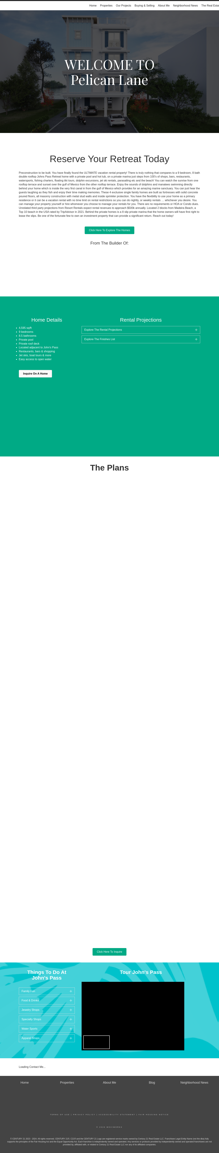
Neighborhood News (185, 5)
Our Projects (123, 5)
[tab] (141, 330)
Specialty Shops (31, 1019)
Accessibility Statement (117, 1114)
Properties (106, 5)
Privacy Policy (84, 1114)
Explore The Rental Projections (103, 329)
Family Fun (28, 991)
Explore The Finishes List (99, 339)
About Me (164, 5)
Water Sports (29, 1028)
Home (93, 5)
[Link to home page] (4, 5)
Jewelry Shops (30, 1009)
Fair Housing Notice (154, 1114)
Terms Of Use (60, 1114)
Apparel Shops (31, 1038)
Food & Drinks (30, 1000)
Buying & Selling (145, 5)
